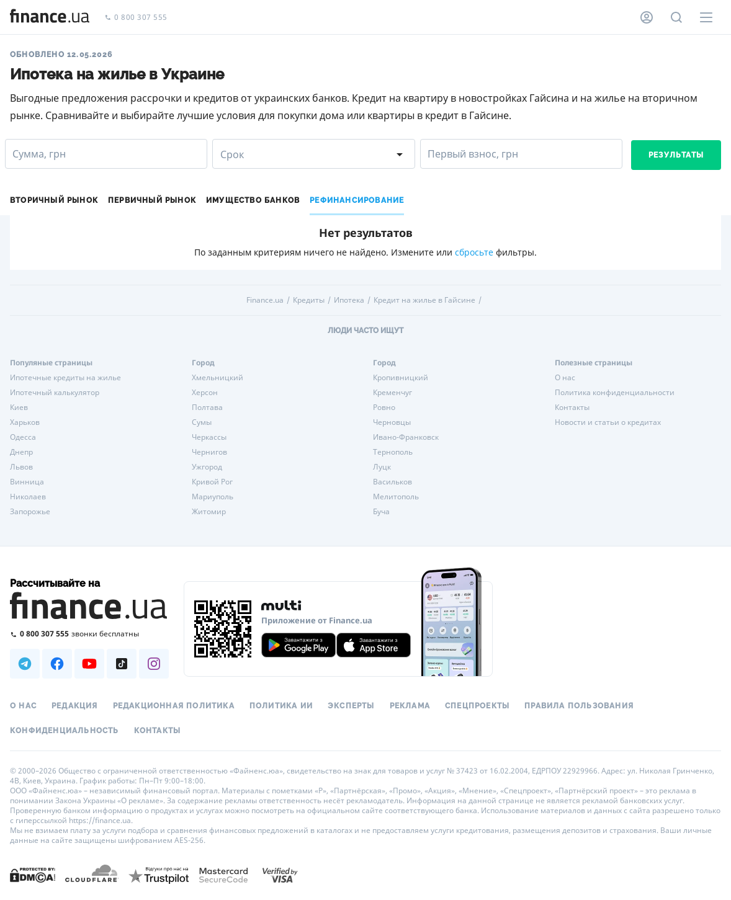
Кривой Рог (212, 482)
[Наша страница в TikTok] (122, 664)
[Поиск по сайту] (676, 17)
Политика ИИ (281, 706)
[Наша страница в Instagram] (154, 664)
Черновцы (392, 422)
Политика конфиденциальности (615, 393)
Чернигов (209, 452)
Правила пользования (579, 706)
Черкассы (209, 437)
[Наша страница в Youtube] (89, 664)
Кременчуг (392, 393)
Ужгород (207, 467)
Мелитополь (396, 497)
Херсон (205, 393)
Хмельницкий (217, 378)
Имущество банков (253, 200)
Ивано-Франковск (406, 437)
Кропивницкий (400, 378)
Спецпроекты (477, 706)
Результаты (676, 155)
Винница (27, 482)
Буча (381, 512)
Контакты (572, 407)
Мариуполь (212, 497)
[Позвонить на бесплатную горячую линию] (89, 633)
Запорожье (30, 512)
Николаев (28, 497)
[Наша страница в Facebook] (57, 664)
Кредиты (309, 300)
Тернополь (393, 452)
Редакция (75, 706)
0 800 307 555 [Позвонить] (136, 18)
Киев (19, 407)
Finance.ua (265, 300)
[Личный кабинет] (646, 17)
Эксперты (351, 706)
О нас (565, 378)
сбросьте (474, 252)
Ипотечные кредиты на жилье (65, 378)
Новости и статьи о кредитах (608, 422)
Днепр (21, 452)
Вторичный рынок (54, 200)
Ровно (384, 407)
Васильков (392, 482)
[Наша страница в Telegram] (25, 664)
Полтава (207, 407)
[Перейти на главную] (49, 17)
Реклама (410, 706)
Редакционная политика (174, 706)
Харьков (25, 422)
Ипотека (349, 300)
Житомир (209, 512)
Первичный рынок (152, 200)
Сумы (202, 422)
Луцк (382, 467)
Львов (21, 467)
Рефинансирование (357, 200)
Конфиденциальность (64, 730)
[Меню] (706, 17)
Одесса (23, 437)
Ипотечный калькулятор (54, 393)
